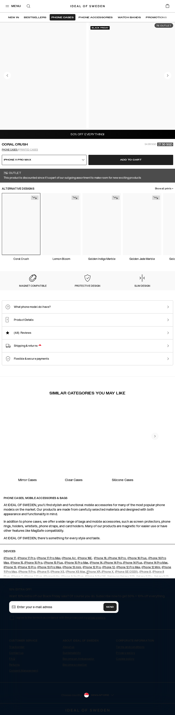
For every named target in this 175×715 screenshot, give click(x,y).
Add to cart (131, 159)
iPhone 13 (10, 567)
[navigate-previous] (155, 436)
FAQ (12, 659)
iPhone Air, (69, 558)
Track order (17, 647)
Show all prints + (164, 188)
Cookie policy (125, 659)
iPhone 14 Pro (112, 562)
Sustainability (72, 653)
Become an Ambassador (79, 659)
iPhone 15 (16, 562)
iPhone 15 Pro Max (76, 562)
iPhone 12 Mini (151, 567)
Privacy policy (125, 653)
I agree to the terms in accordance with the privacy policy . (61, 618)
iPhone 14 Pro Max (156, 562)
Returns (14, 665)
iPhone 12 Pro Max (128, 567)
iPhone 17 (10, 558)
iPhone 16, (100, 558)
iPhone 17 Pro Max (48, 558)
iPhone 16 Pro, (117, 558)
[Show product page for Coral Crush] (21, 224)
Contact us (16, 653)
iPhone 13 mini (71, 567)
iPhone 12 (108, 567)
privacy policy (96, 618)
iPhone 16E (84, 558)
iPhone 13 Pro (27, 567)
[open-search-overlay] (28, 6)
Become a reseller (75, 665)
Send (110, 607)
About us (69, 647)
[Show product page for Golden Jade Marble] (142, 224)
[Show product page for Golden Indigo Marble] (101, 224)
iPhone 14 (96, 562)
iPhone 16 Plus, (137, 558)
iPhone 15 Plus (53, 562)
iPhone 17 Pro (26, 558)
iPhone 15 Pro (33, 562)
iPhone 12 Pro (92, 567)
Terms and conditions (130, 647)
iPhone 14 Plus (132, 562)
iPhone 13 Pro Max (49, 567)
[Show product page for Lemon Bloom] (61, 224)
